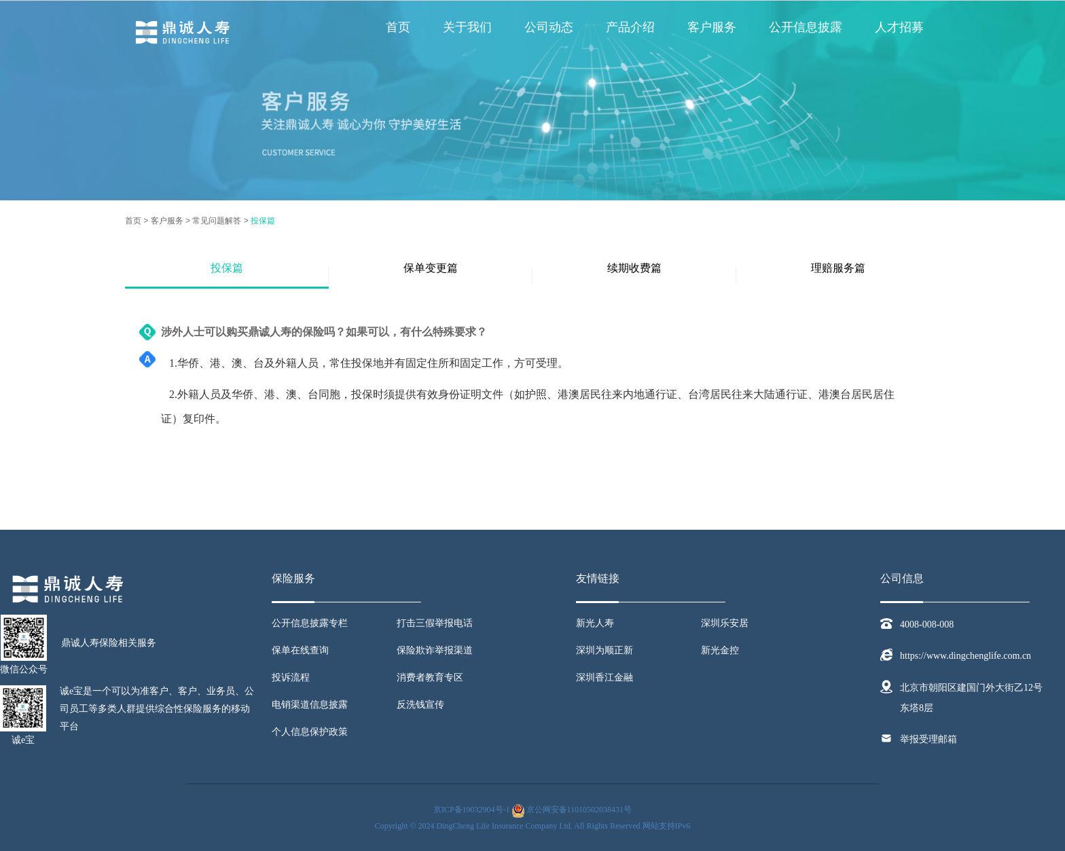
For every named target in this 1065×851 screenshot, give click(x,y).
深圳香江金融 (604, 677)
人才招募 (899, 27)
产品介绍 (630, 27)
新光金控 (720, 650)
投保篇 (263, 220)
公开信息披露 (805, 27)
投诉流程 (291, 677)
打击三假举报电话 (435, 623)
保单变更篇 (430, 268)
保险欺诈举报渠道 (435, 650)
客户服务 (711, 27)
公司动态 (548, 27)
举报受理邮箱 (928, 739)
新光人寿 (595, 623)
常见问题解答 (216, 220)
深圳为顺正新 (604, 650)
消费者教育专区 (430, 677)
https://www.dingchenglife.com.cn (965, 656)
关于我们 (467, 27)
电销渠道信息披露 (310, 705)
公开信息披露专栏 (310, 623)
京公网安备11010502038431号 (579, 809)
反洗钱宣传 (420, 705)
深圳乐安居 (724, 623)
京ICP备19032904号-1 (471, 809)
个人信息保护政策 (310, 732)
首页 (398, 27)
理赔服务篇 (838, 268)
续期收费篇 (634, 268)
